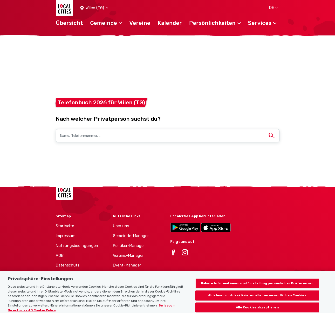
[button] (94, 8)
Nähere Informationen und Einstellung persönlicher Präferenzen (257, 286)
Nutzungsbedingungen (77, 245)
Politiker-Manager (129, 245)
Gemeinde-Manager (131, 235)
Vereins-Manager (128, 255)
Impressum (65, 235)
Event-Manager (127, 265)
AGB (60, 255)
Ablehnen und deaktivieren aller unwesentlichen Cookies (257, 298)
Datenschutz (68, 265)
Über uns (121, 226)
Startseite (65, 226)
